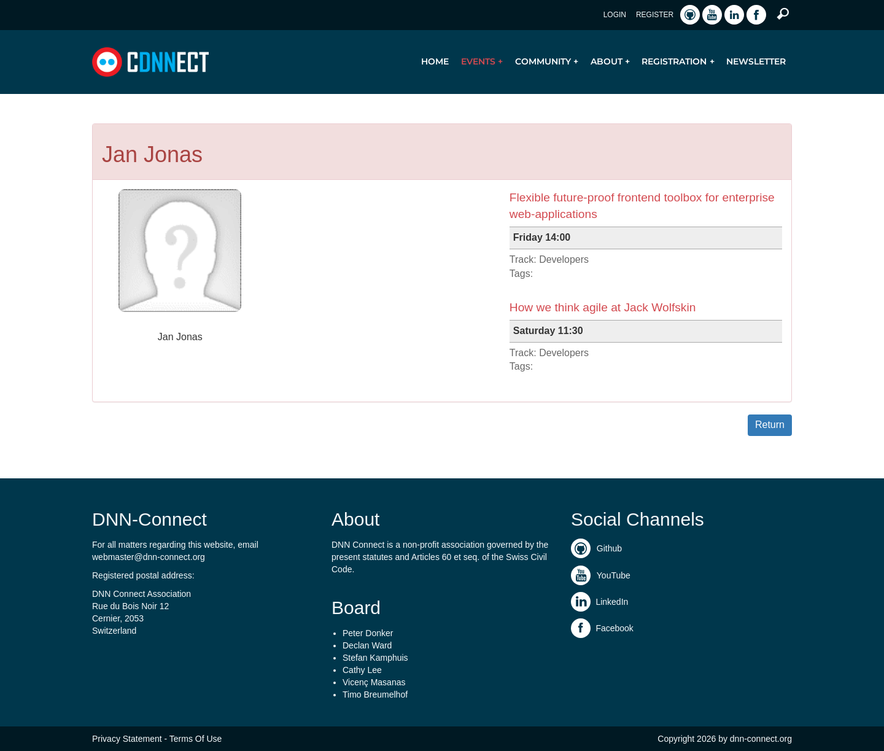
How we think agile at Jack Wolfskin (603, 307)
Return (770, 424)
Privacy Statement (127, 739)
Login (614, 14)
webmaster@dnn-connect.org (148, 557)
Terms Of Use (195, 739)
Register (654, 14)
